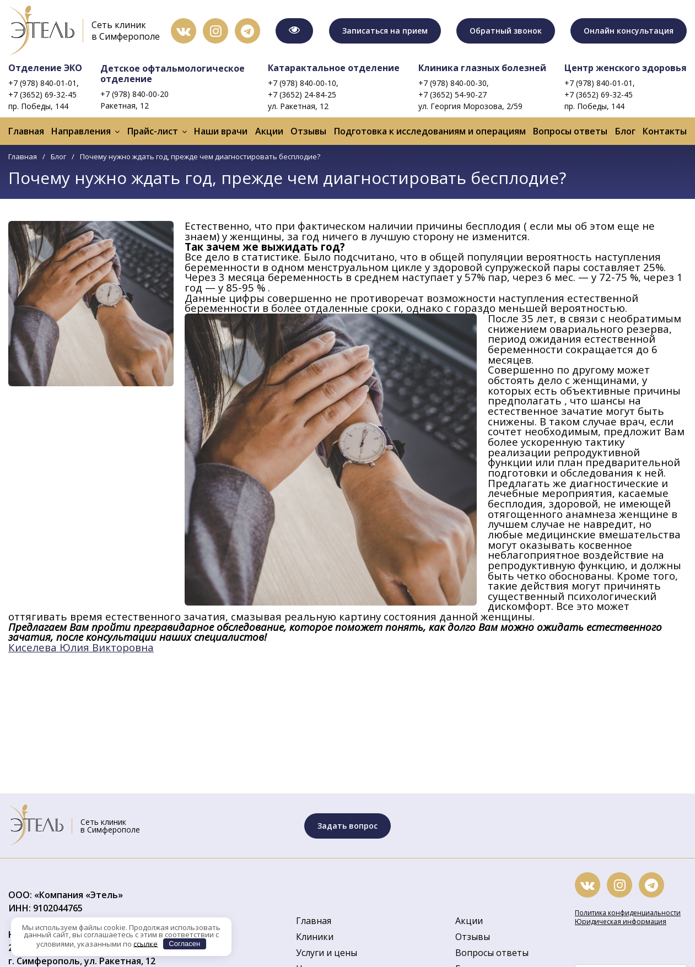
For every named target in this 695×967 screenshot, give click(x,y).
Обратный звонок (506, 30)
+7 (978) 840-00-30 (452, 83)
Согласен (184, 943)
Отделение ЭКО (45, 68)
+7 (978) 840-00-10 (302, 83)
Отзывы (308, 131)
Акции (269, 131)
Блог (625, 131)
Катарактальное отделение (334, 68)
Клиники (314, 937)
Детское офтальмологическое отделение (172, 73)
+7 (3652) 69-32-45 (42, 94)
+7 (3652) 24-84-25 (302, 94)
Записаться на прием (385, 30)
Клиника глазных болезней (482, 68)
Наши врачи (220, 131)
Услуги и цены (326, 953)
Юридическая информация (620, 921)
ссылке (145, 943)
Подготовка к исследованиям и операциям (430, 131)
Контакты (665, 131)
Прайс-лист (152, 131)
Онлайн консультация (629, 30)
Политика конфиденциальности (628, 912)
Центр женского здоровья (625, 68)
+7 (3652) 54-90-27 (452, 94)
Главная (26, 131)
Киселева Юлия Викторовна (81, 647)
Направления (81, 131)
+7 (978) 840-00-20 (134, 94)
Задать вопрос (347, 825)
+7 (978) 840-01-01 (42, 83)
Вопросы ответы (570, 131)
